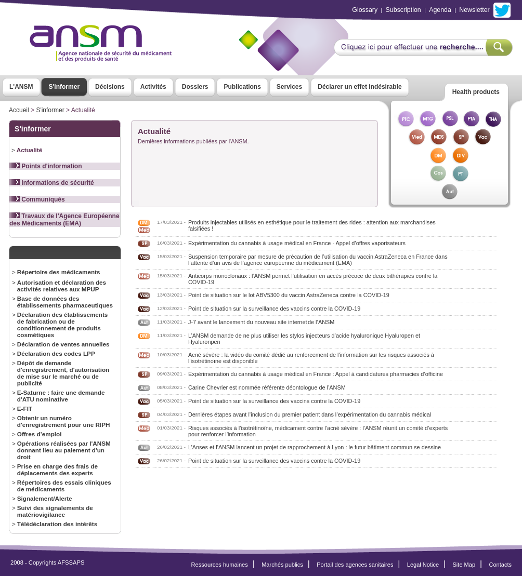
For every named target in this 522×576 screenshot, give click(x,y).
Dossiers (195, 86)
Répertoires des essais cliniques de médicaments (64, 485)
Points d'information (45, 166)
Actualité (29, 149)
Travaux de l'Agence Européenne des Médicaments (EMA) (64, 219)
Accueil (19, 110)
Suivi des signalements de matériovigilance (55, 511)
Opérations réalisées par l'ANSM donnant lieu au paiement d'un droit (64, 450)
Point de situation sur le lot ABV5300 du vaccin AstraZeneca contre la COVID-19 (288, 295)
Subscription (403, 10)
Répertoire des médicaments (58, 272)
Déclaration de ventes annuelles (63, 344)
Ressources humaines (219, 564)
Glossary (364, 10)
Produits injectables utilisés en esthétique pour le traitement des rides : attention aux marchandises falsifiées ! (312, 225)
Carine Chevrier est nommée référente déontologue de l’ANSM (267, 387)
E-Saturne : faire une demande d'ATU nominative (61, 396)
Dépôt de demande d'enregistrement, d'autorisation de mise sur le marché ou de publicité (63, 372)
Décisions (110, 86)
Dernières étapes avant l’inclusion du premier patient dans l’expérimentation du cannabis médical (309, 414)
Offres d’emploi (39, 434)
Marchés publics (282, 564)
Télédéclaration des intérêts (57, 523)
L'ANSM (21, 86)
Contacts (500, 564)
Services (289, 86)
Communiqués (37, 199)
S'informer (64, 86)
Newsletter (474, 10)
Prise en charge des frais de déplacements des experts (57, 469)
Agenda (440, 10)
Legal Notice (423, 564)
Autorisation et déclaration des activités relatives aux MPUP (61, 285)
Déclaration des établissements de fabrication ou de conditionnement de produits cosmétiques (62, 324)
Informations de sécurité (51, 182)
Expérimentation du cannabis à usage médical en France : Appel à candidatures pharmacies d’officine (315, 374)
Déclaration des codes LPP (56, 353)
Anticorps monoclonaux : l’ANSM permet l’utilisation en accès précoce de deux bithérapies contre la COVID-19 (312, 279)
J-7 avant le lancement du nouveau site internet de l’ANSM (261, 322)
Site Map (464, 564)
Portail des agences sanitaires (355, 564)
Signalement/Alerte (44, 498)
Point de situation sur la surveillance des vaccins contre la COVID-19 (274, 308)
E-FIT (24, 408)
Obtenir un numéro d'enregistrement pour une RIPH (63, 421)
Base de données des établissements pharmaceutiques (65, 302)
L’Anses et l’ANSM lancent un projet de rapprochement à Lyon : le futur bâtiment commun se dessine (314, 447)
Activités (153, 86)
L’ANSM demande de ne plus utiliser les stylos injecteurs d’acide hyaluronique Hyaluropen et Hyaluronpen (304, 338)
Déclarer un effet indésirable (359, 86)
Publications (242, 86)
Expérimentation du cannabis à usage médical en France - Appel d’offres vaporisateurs (297, 243)
